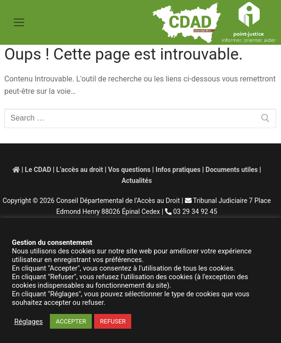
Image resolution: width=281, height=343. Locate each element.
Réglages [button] (28, 321)
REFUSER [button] (113, 321)
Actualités (137, 180)
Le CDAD (38, 169)
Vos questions (129, 169)
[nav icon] (19, 22)
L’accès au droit (79, 169)
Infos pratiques (178, 169)
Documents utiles (231, 169)
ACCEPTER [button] (71, 321)
